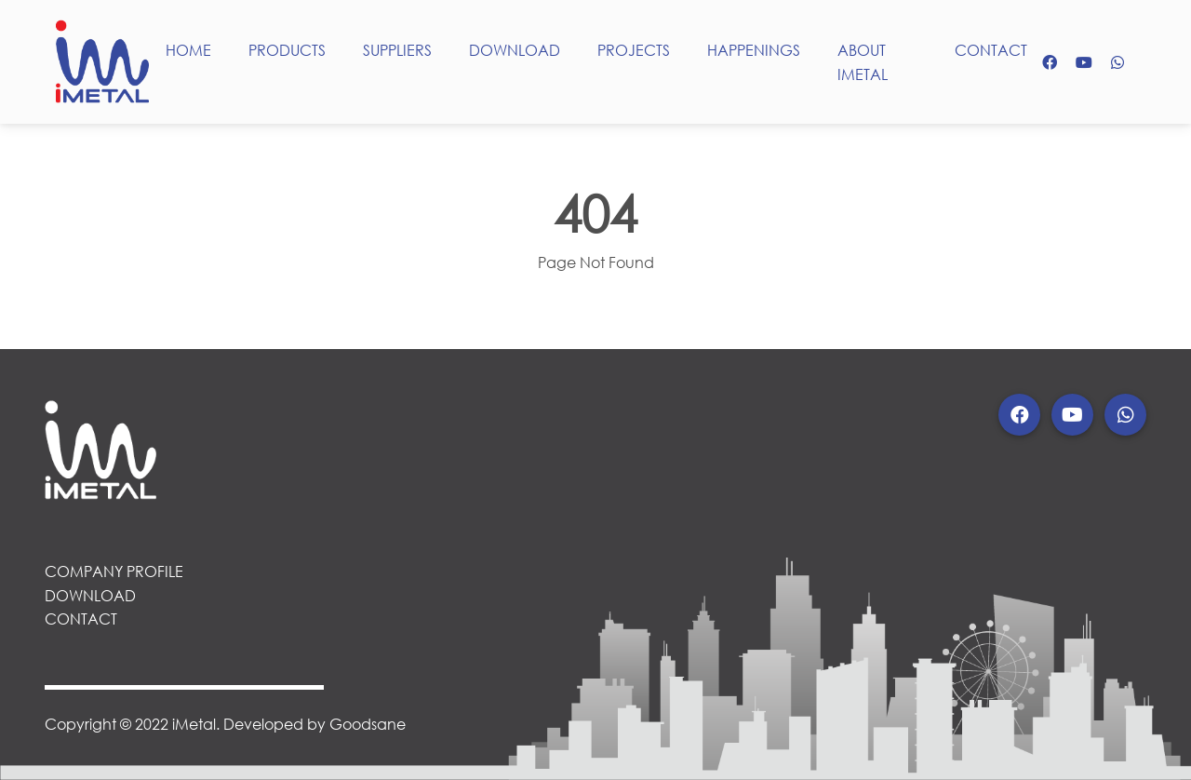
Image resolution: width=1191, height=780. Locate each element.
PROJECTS (633, 50)
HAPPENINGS (753, 50)
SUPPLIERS (397, 50)
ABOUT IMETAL (862, 62)
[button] (1019, 415)
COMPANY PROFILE (114, 571)
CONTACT (991, 50)
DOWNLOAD (514, 50)
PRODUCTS (287, 50)
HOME (188, 50)
